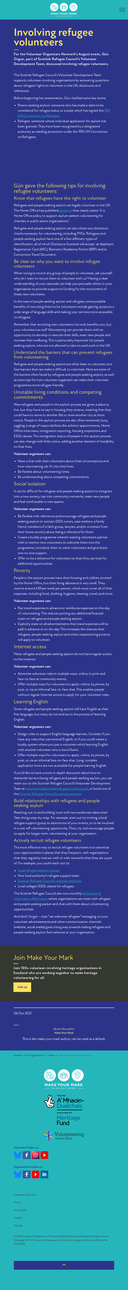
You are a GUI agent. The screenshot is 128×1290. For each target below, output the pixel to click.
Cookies (18, 1218)
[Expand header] (122, 10)
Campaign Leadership (25, 1195)
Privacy (17, 1202)
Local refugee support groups (38, 870)
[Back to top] (64, 1265)
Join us (22, 987)
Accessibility (20, 1210)
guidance (65, 211)
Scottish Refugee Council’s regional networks (50, 881)
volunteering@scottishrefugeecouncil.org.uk (56, 789)
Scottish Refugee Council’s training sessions (50, 794)
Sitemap (18, 1225)
